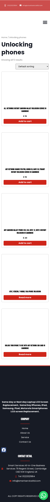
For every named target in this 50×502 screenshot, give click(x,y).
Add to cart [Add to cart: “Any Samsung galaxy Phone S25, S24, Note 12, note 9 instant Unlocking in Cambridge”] (25, 243)
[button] (45, 22)
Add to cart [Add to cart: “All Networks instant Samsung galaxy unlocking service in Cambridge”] (25, 121)
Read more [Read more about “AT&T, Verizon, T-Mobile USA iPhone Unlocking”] (25, 297)
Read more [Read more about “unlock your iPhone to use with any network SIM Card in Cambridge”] (25, 354)
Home (4, 37)
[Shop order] (32, 66)
